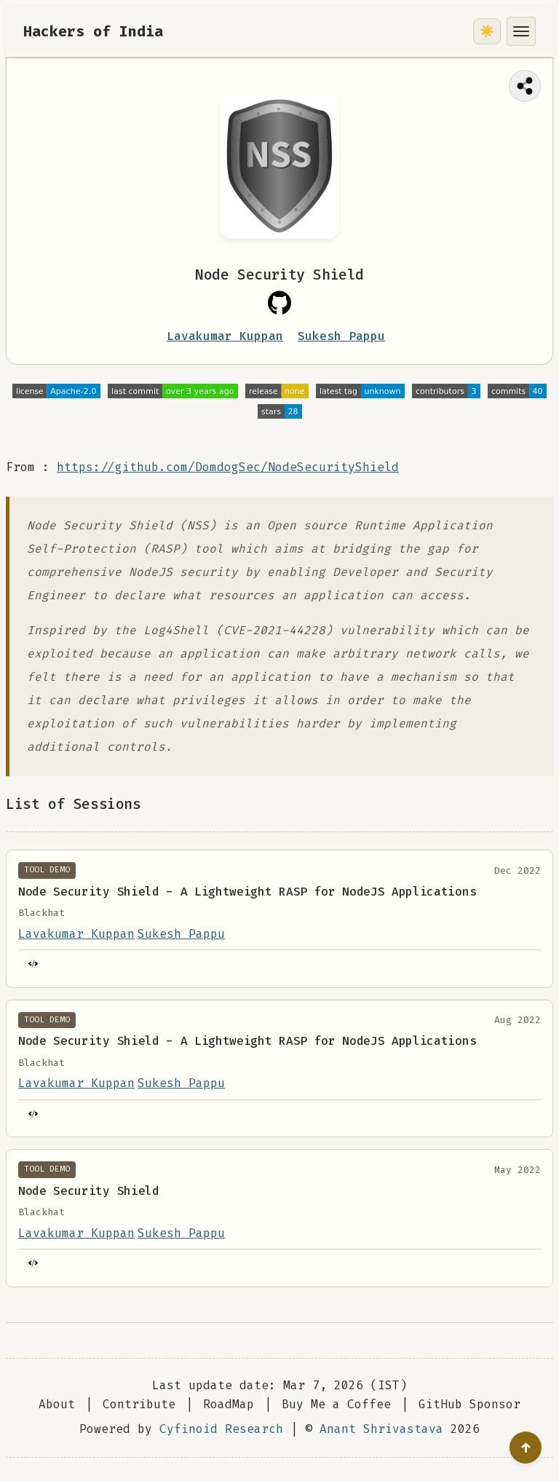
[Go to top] (526, 1447)
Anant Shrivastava (381, 1429)
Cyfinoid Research (221, 1429)
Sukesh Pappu (341, 336)
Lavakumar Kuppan (225, 336)
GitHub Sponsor (469, 1404)
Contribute (139, 1404)
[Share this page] (525, 86)
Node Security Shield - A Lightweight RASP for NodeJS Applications (247, 891)
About (57, 1404)
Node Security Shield (88, 1190)
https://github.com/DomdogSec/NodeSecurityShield (228, 467)
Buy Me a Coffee (336, 1404)
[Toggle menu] (521, 31)
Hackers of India (93, 31)
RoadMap (228, 1404)
